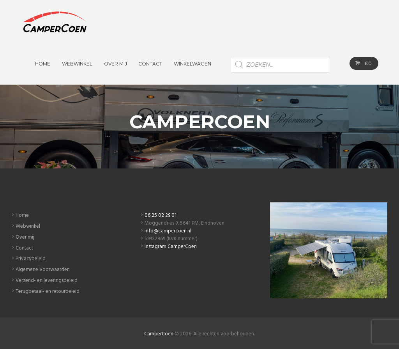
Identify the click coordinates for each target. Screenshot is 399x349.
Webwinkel (28, 226)
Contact (24, 248)
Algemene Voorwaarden (43, 270)
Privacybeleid (31, 259)
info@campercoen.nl (168, 231)
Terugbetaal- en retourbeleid (47, 291)
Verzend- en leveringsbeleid (47, 280)
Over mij (25, 237)
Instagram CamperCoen (171, 247)
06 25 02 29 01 (161, 215)
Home (22, 215)
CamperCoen (158, 334)
